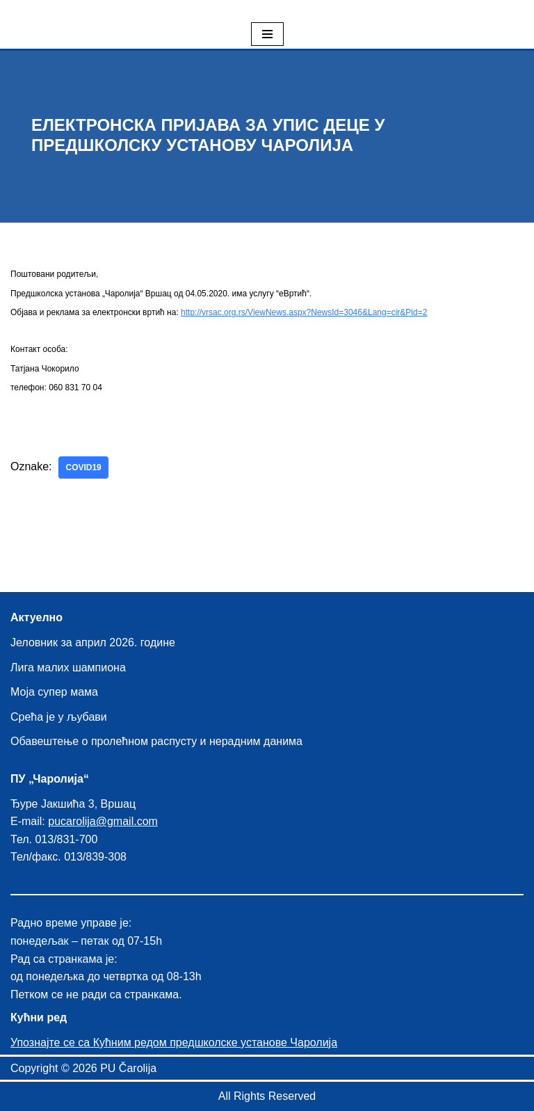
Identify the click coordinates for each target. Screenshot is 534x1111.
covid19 (84, 468)
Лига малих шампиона (68, 667)
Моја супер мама (54, 692)
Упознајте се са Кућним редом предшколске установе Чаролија (173, 1042)
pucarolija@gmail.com (103, 822)
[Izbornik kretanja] (267, 34)
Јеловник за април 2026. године (92, 642)
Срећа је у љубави (58, 717)
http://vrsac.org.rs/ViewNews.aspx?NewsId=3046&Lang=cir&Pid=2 (304, 312)
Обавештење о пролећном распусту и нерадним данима (156, 742)
